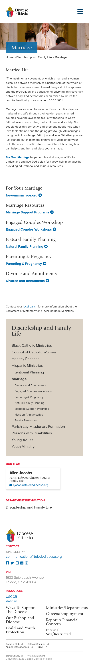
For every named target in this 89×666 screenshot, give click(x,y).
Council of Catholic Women (34, 352)
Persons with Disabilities (32, 433)
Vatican (11, 601)
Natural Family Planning (27, 246)
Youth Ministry (23, 446)
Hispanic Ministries (27, 365)
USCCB (11, 597)
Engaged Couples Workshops (31, 229)
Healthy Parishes (25, 359)
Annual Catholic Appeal (19, 647)
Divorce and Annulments (27, 281)
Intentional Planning (28, 372)
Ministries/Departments (67, 607)
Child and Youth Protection (20, 630)
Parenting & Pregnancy (26, 264)
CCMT (42, 647)
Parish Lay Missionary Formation (38, 426)
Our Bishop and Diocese (20, 619)
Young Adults (22, 440)
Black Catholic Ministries (32, 345)
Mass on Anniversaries (29, 414)
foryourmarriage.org (24, 195)
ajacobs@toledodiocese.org (28, 485)
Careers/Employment (64, 613)
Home (9, 57)
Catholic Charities (38, 644)
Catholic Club (14, 644)
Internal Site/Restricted (58, 632)
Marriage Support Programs (30, 212)
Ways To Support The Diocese (21, 609)
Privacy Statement (36, 656)
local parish (30, 306)
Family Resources (26, 420)
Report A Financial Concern (62, 621)
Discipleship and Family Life (34, 57)
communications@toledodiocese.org (34, 556)
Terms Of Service (14, 656)
